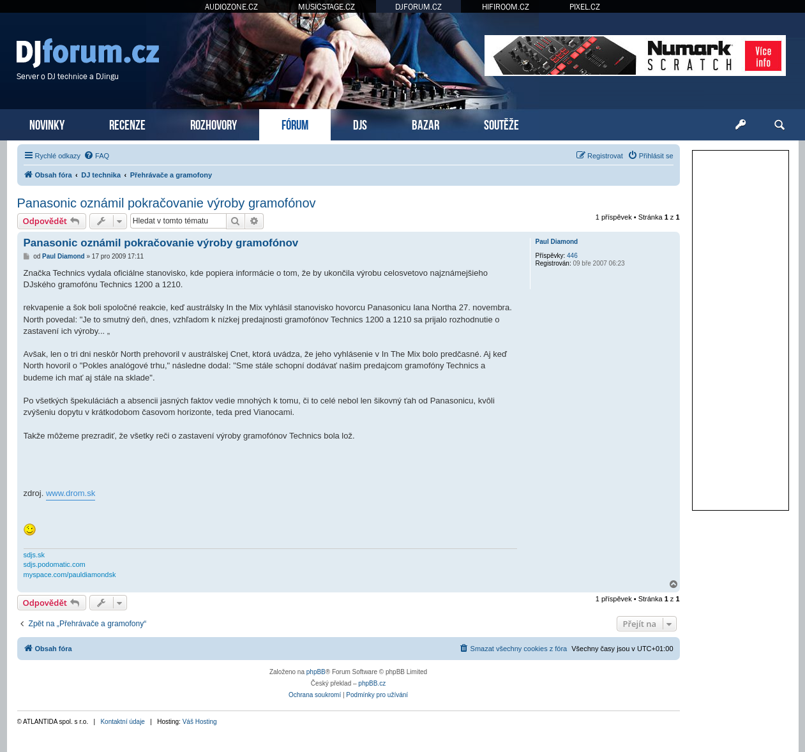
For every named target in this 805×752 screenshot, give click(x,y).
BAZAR (425, 123)
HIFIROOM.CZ (505, 6)
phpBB (316, 671)
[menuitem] (96, 155)
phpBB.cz (372, 683)
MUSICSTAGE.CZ (326, 6)
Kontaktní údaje (122, 721)
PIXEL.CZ (584, 6)
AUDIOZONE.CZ (231, 6)
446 (572, 255)
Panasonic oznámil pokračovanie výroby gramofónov (166, 203)
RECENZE (127, 123)
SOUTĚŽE (501, 123)
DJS (360, 123)
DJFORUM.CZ (418, 6)
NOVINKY (46, 123)
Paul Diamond (557, 241)
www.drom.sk (70, 493)
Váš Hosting (200, 721)
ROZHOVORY (213, 123)
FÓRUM (295, 123)
